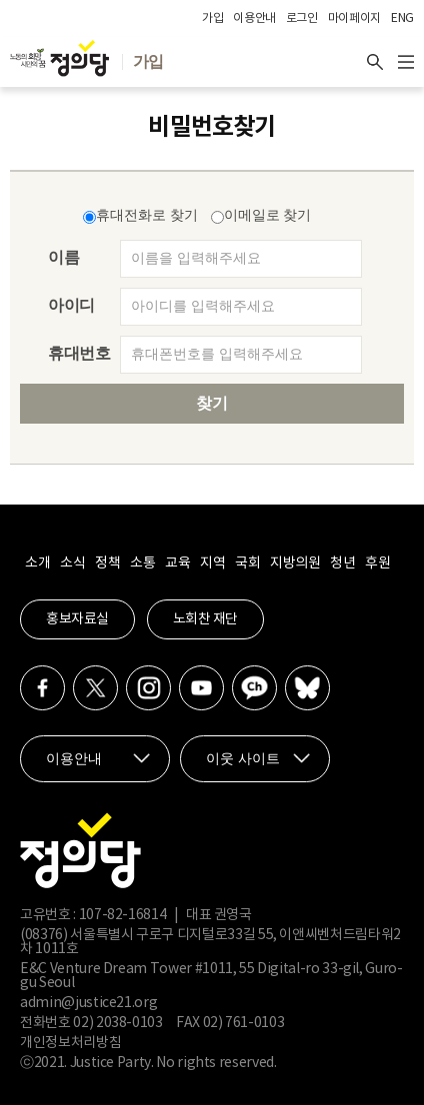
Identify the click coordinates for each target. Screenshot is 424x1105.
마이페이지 (354, 18)
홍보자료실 (77, 619)
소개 (37, 563)
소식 (72, 563)
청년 (342, 563)
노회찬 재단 (205, 619)
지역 (212, 563)
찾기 (212, 403)
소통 (142, 563)
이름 (63, 257)
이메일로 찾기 (261, 215)
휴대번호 (79, 353)
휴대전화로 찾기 (140, 215)
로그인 (302, 18)
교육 (177, 563)
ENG (402, 18)
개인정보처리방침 (70, 1043)
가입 (212, 18)
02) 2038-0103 (117, 1023)
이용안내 (254, 18)
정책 (107, 563)
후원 (377, 563)
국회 (247, 563)
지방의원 (295, 563)
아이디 (71, 305)
